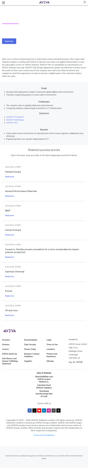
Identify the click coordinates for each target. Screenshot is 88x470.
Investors (6, 340)
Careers (5, 349)
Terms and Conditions (44, 435)
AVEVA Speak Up (9, 354)
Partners (5, 344)
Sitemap (50, 361)
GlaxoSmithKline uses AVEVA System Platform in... (44, 379)
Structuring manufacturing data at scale (44, 393)
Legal (49, 340)
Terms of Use (52, 344)
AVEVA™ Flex (12, 123)
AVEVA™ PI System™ (15, 117)
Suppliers (28, 361)
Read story (9, 41)
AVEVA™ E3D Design (15, 120)
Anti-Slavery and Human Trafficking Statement (10, 361)
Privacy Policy (30, 349)
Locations (51, 349)
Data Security (30, 344)
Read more (9, 177)
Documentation (30, 340)
